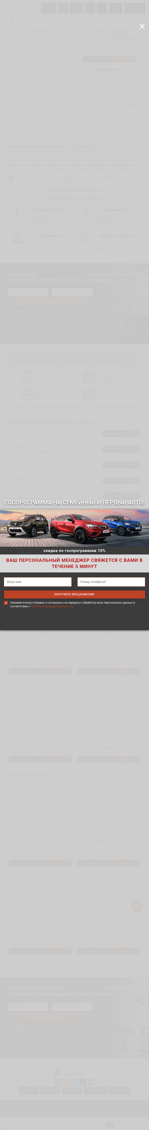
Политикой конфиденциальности (51, 606)
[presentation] (74, 625)
